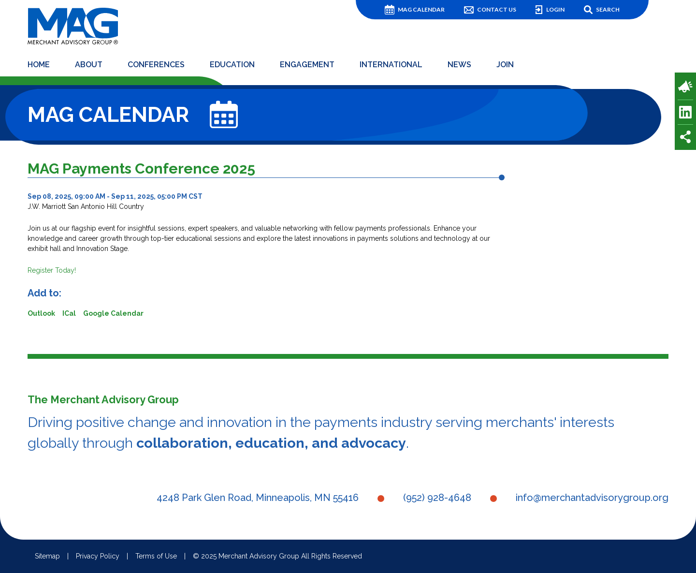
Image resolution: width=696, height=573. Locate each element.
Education (232, 64)
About (88, 64)
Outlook (41, 313)
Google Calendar (113, 313)
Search (608, 9)
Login (555, 9)
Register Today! (52, 270)
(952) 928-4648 (437, 497)
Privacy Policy (97, 556)
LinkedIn (685, 112)
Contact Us (496, 9)
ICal (69, 313)
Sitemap (47, 556)
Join (505, 64)
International (391, 64)
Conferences (156, 64)
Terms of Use (156, 556)
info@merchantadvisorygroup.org (592, 497)
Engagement (307, 64)
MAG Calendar (421, 9)
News (459, 64)
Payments (685, 86)
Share (685, 137)
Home (39, 64)
